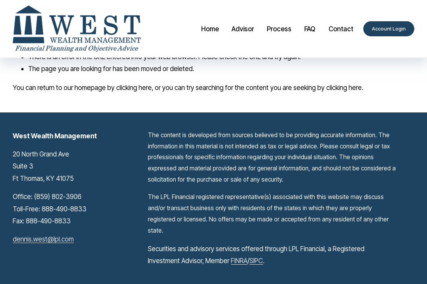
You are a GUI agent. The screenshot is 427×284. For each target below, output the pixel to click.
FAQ (309, 29)
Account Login (389, 29)
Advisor (243, 29)
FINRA (239, 261)
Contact (341, 29)
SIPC (256, 261)
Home (210, 29)
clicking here (134, 87)
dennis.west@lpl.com (43, 239)
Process (279, 29)
